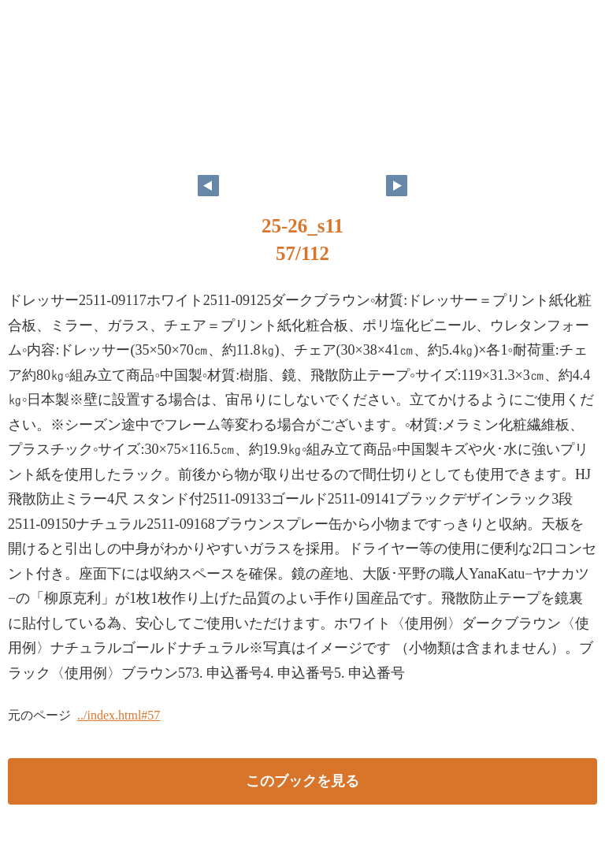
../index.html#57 (118, 715)
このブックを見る (302, 781)
